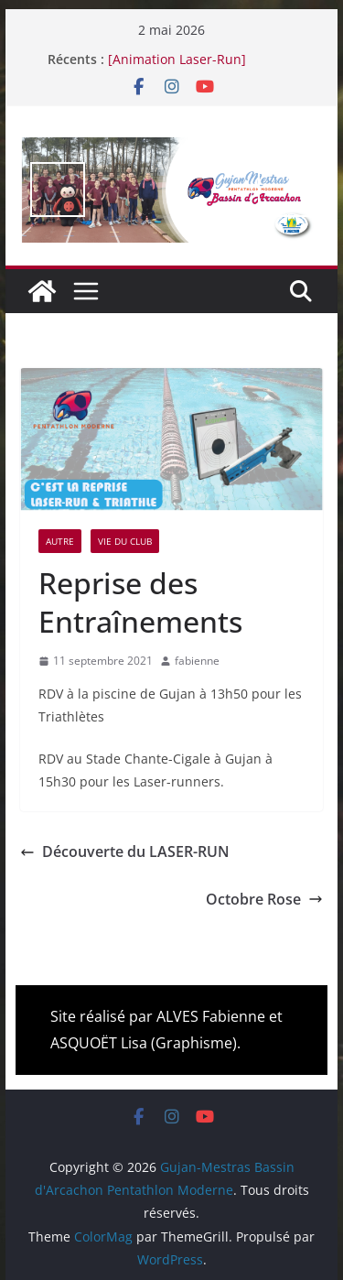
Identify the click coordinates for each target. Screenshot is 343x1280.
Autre (60, 541)
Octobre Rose (264, 899)
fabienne (197, 660)
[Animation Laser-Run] (177, 59)
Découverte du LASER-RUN (125, 851)
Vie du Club (125, 541)
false (57, 189)
